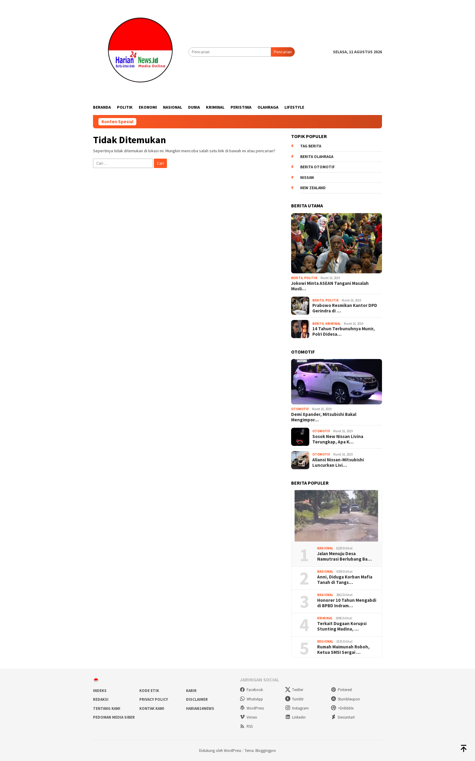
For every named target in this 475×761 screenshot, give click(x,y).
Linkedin (295, 717)
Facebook (251, 689)
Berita (297, 278)
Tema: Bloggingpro (260, 750)
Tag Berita (310, 146)
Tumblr (294, 699)
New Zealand (313, 187)
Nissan (307, 177)
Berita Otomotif (317, 167)
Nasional (325, 548)
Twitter (294, 689)
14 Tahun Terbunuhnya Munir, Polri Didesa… (343, 331)
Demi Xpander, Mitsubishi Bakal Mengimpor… (323, 417)
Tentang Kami (106, 708)
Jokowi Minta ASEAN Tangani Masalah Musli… (330, 286)
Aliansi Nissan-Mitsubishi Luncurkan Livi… (338, 462)
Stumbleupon (345, 699)
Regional (325, 641)
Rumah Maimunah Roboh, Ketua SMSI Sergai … (343, 649)
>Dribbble (342, 708)
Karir (191, 690)
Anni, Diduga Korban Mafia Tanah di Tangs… (344, 579)
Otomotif (300, 409)
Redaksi (100, 699)
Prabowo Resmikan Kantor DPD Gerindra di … (344, 308)
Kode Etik (149, 690)
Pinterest (341, 689)
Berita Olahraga (316, 156)
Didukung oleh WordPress (220, 750)
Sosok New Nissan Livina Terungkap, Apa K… (337, 439)
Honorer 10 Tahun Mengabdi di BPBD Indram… (346, 603)
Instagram (297, 708)
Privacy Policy (153, 699)
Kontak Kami (151, 708)
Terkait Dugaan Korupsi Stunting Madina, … (342, 626)
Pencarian (283, 51)
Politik (310, 278)
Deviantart (343, 717)
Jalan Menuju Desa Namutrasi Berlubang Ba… (344, 556)
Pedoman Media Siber (114, 717)
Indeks (100, 690)
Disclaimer (197, 699)
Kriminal (333, 323)
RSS (246, 726)
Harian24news (200, 708)
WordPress (252, 708)
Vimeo (248, 717)
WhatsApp (251, 699)
